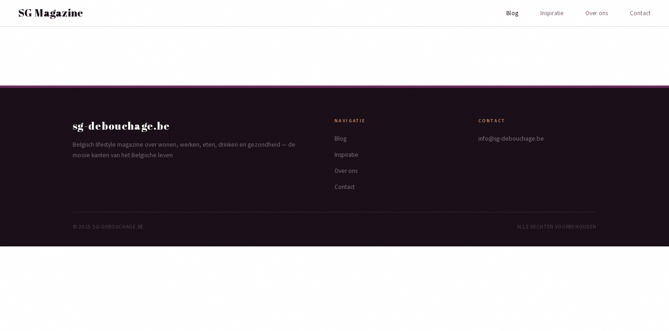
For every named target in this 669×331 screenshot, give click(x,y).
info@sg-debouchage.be (511, 138)
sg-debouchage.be (121, 126)
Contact (640, 13)
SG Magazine (51, 13)
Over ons (596, 13)
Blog (512, 13)
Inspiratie (551, 13)
